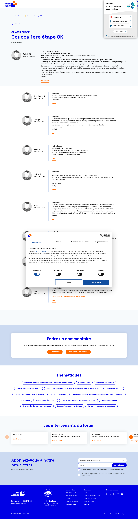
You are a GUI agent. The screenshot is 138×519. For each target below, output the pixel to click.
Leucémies (25, 400)
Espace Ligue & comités (92, 495)
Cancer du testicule (58, 394)
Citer (54, 104)
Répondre (45, 80)
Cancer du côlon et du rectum (28, 388)
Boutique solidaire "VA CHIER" (104, 4)
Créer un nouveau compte (78, 352)
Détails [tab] (58, 242)
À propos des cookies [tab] (101, 242)
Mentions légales (121, 514)
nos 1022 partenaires (41, 251)
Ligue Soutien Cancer (19, 503)
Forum (52, 4)
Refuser (68, 282)
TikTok (126, 494)
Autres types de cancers (45, 400)
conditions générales (99, 469)
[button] (131, 437)
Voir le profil (17, 439)
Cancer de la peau (114, 388)
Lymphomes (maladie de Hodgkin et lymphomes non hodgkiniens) (97, 394)
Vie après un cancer (109, 400)
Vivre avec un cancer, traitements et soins (78, 400)
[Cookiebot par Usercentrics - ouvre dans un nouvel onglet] (101, 235)
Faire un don (129, 4)
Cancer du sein (21, 32)
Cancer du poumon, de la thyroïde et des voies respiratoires (48, 382)
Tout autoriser (96, 282)
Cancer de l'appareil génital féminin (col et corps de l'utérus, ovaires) (73, 388)
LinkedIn (114, 494)
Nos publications (71, 495)
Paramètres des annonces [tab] (80, 242)
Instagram (118, 494)
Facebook (107, 494)
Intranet (86, 504)
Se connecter (119, 23)
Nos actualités (71, 492)
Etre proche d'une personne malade (37, 406)
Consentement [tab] (37, 242)
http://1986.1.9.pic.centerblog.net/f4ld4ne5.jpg (68, 296)
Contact (69, 498)
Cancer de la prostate (105, 382)
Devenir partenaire (72, 501)
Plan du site (108, 514)
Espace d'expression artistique (69, 406)
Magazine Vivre (71, 504)
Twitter (110, 494)
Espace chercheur (90, 498)
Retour (17, 24)
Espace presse (89, 501)
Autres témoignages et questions (101, 406)
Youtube (122, 494)
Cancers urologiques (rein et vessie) (29, 394)
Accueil (13, 16)
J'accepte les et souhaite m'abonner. (102, 469)
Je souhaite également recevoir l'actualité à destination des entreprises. (103, 475)
